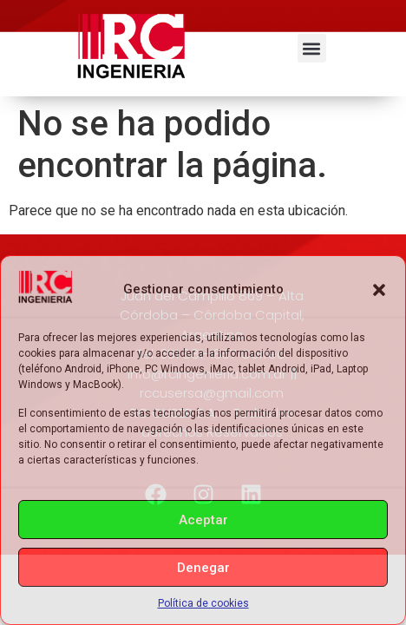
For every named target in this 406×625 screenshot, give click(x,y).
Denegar (203, 568)
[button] (379, 290)
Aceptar (203, 520)
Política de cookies (203, 603)
